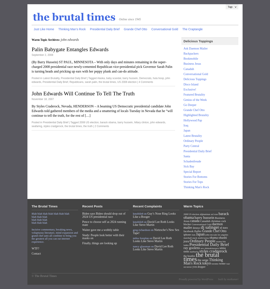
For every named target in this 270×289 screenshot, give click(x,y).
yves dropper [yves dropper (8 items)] (198, 266)
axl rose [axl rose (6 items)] (214, 214)
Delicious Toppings (195, 79)
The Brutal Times (74, 17)
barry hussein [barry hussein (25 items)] (204, 217)
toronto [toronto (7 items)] (215, 263)
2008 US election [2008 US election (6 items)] (191, 214)
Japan (187, 130)
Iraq (186, 125)
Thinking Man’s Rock (72, 29)
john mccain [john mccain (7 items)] (211, 234)
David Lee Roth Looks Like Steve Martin (153, 223)
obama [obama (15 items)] (213, 237)
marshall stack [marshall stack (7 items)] (190, 238)
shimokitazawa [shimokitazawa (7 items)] (212, 248)
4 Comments (146, 82)
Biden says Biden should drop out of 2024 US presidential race (104, 215)
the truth (88, 126)
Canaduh (189, 69)
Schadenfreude (192, 161)
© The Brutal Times (44, 276)
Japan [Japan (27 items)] (200, 234)
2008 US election (89, 122)
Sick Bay (189, 166)
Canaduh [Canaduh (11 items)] (205, 221)
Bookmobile (191, 58)
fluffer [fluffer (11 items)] (197, 231)
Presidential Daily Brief (105, 29)
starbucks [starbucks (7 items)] (194, 251)
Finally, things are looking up (99, 243)
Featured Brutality (194, 94)
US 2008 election (126, 82)
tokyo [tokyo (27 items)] (206, 263)
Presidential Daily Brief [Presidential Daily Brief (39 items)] (209, 244)
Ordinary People (193, 140)
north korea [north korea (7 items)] (203, 238)
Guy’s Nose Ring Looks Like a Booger (154, 215)
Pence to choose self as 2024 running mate (104, 223)
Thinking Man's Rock (196, 187)
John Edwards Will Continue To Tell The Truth (83, 93)
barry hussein (130, 78)
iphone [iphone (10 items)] (187, 234)
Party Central (191, 146)
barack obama (108, 122)
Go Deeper (190, 105)
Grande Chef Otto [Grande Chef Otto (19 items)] (214, 231)
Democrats (145, 78)
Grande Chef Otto (135, 29)
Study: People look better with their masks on (103, 237)
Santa (187, 156)
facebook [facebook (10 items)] (188, 231)
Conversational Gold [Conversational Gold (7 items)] (202, 224)
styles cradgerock (53, 126)
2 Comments (102, 126)
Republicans (76, 82)
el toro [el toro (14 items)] (224, 227)
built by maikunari (228, 279)
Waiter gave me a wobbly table (100, 229)
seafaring (37, 126)
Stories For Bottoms (195, 176)
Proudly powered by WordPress (196, 279)
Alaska (101, 78)
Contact (36, 253)
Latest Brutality (51, 78)
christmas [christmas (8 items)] (215, 221)
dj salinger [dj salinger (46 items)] (210, 227)
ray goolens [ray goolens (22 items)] (192, 248)
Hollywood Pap (193, 120)
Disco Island (191, 84)
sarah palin (91, 82)
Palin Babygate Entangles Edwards (70, 49)
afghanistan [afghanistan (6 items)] (205, 214)
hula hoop (158, 78)
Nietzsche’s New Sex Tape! (156, 231)
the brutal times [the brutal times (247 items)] (201, 256)
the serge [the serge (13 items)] (203, 260)
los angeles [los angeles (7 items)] (223, 234)
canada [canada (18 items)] (195, 221)
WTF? (35, 248)
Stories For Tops (193, 182)
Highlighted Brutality (196, 115)
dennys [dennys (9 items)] (196, 227)
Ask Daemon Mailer (196, 48)
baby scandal (113, 78)
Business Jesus (192, 63)
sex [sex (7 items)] (202, 248)
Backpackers (191, 53)
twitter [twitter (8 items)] (222, 263)
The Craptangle (192, 29)
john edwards (157, 122)
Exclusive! (190, 89)
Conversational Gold (164, 29)
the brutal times (107, 82)
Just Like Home (44, 29)
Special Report (192, 171)
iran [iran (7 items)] (194, 234)
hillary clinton (141, 122)
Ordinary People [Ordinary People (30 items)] (202, 241)
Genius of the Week (195, 99)
